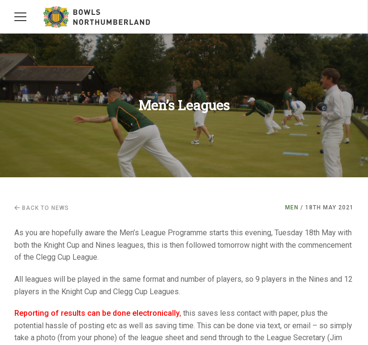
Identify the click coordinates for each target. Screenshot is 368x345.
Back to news (41, 208)
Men (292, 207)
